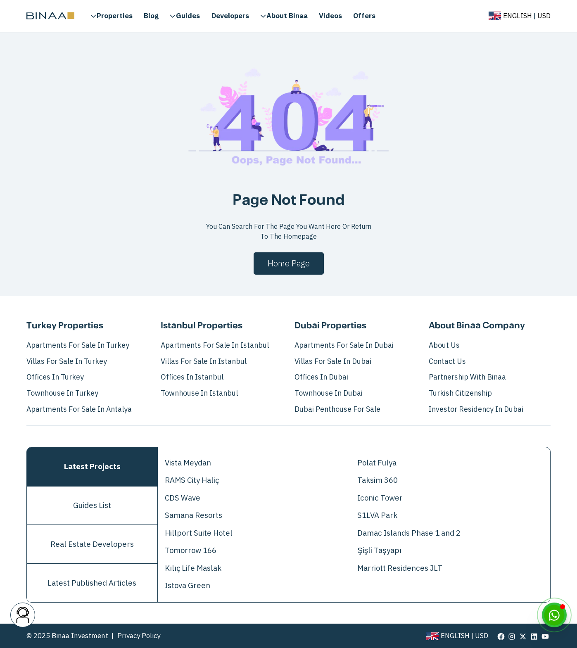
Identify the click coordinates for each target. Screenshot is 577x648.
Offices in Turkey (55, 377)
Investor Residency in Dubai (476, 409)
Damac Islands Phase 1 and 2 (409, 533)
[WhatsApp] (554, 615)
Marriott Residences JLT (399, 568)
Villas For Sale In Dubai (332, 361)
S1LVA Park (377, 515)
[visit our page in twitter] (523, 636)
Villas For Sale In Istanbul (204, 361)
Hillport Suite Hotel (199, 533)
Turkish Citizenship (460, 393)
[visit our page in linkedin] (534, 636)
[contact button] (22, 615)
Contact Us (447, 361)
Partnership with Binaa (467, 377)
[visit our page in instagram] (512, 636)
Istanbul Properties (201, 326)
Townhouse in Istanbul (199, 393)
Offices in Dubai (321, 377)
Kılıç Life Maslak (193, 568)
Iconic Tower (380, 498)
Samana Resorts (193, 515)
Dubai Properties (330, 326)
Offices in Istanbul (192, 377)
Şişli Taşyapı (379, 550)
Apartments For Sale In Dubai (344, 345)
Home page (289, 263)
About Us (444, 345)
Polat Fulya (377, 463)
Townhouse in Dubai (328, 393)
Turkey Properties (64, 326)
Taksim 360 (377, 480)
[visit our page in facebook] (501, 636)
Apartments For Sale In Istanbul (215, 345)
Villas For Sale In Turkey (66, 361)
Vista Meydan (188, 463)
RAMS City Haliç (192, 480)
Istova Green (187, 585)
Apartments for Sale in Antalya (79, 409)
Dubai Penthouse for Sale (337, 409)
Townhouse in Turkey (62, 393)
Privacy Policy (138, 636)
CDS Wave (182, 498)
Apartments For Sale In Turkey (77, 345)
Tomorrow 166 (190, 550)
